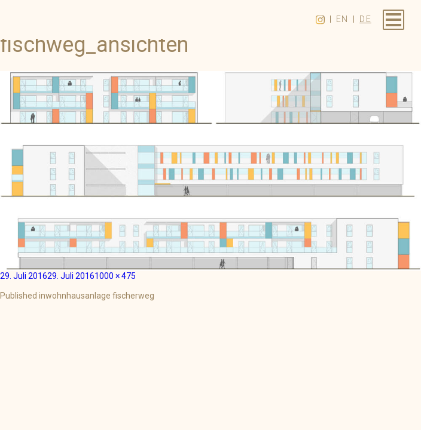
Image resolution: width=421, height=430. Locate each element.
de (365, 19)
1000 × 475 (115, 276)
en (342, 19)
